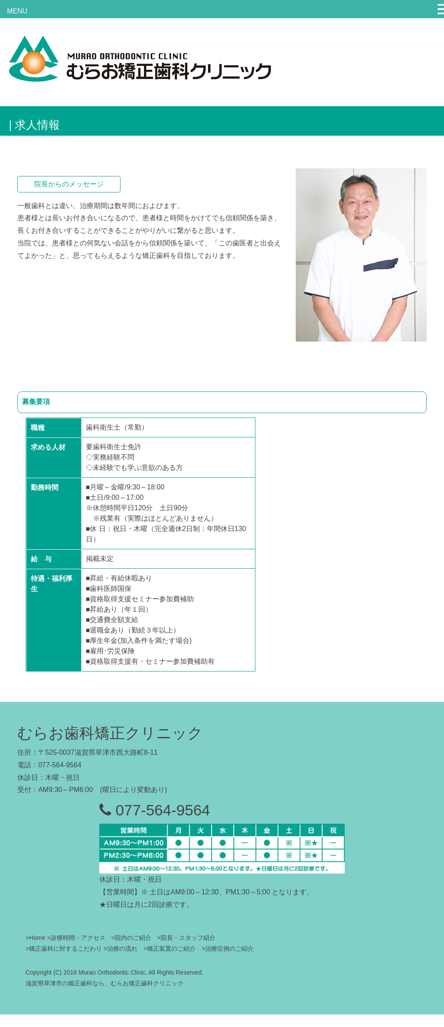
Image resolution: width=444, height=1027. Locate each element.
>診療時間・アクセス (76, 937)
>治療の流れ (120, 948)
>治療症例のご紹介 (228, 948)
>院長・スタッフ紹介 (186, 937)
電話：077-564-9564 (49, 765)
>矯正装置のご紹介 (170, 948)
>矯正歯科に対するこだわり (64, 948)
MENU (17, 11)
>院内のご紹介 (131, 937)
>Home (36, 937)
